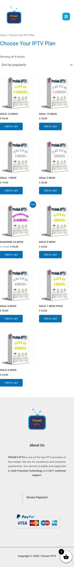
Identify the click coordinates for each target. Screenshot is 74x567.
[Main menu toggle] (66, 16)
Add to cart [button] (11, 126)
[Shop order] (37, 65)
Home (3, 35)
